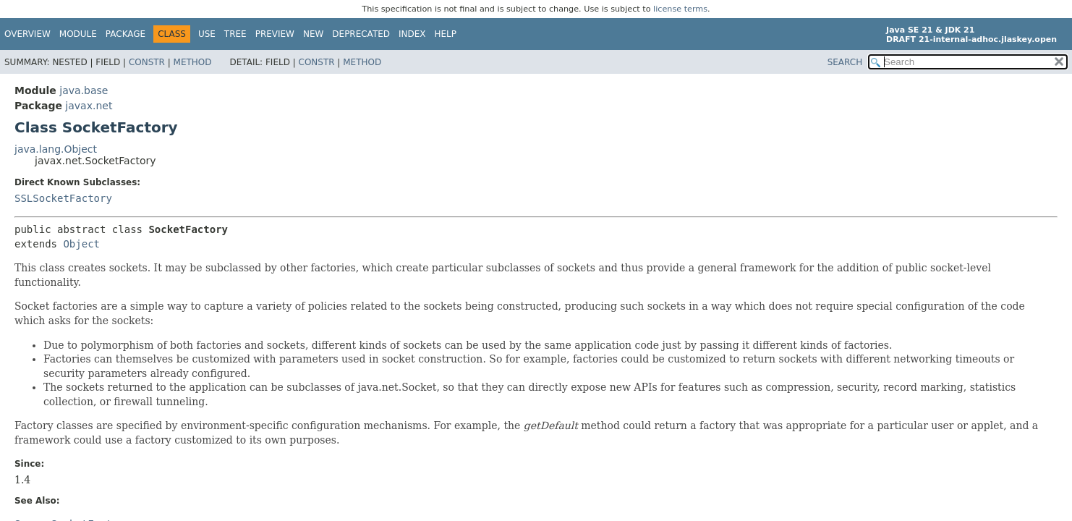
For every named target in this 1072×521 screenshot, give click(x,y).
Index (412, 34)
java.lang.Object (55, 149)
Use (207, 34)
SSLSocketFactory (63, 198)
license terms (680, 9)
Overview (27, 34)
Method (193, 62)
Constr (147, 62)
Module (78, 34)
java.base (83, 90)
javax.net (88, 105)
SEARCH (845, 62)
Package (125, 34)
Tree (235, 34)
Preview (274, 34)
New (313, 34)
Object (81, 244)
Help (446, 34)
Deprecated (361, 34)
